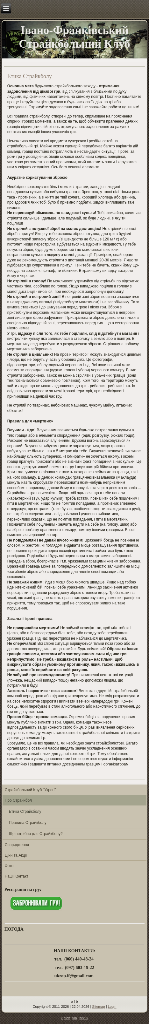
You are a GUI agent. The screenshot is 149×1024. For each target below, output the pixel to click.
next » (83, 1018)
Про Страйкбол (18, 800)
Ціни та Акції (16, 855)
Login (112, 1006)
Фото (9, 866)
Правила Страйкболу (27, 822)
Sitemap (98, 1006)
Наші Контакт (16, 876)
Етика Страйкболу (25, 811)
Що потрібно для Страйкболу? (36, 834)
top (74, 1018)
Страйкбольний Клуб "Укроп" (30, 790)
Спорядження (17, 845)
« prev (65, 1018)
